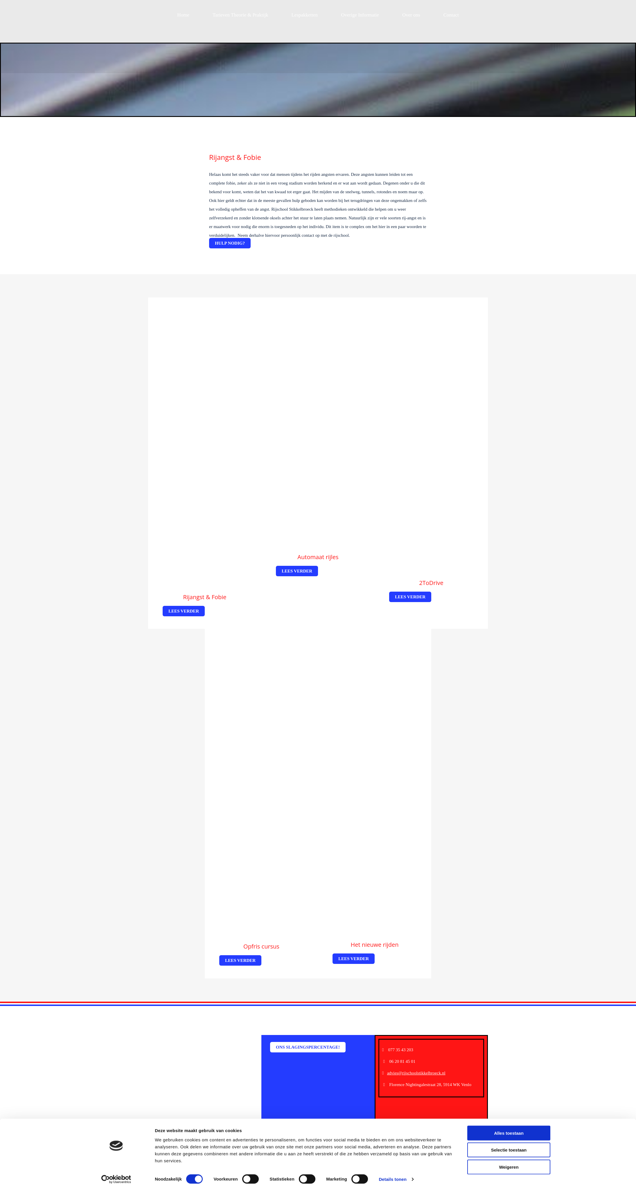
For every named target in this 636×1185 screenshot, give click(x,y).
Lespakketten (304, 15)
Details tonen (392, 1173)
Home (183, 15)
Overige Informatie (360, 15)
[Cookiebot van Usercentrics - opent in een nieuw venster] (116, 1173)
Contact (451, 15)
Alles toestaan (509, 1127)
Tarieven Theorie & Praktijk (240, 15)
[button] (230, 243)
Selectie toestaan (509, 1144)
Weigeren (508, 1161)
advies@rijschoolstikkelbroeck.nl (416, 1073)
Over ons (411, 15)
